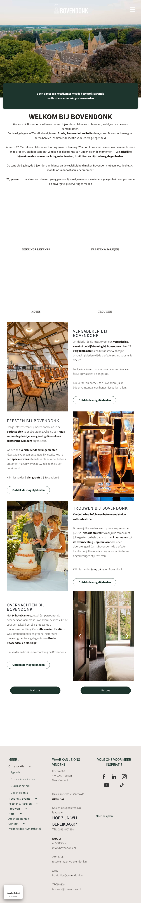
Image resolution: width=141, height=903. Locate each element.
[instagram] (124, 777)
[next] (61, 366)
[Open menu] (132, 9)
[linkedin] (114, 777)
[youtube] (106, 785)
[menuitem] (26, 780)
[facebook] (104, 777)
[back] (14, 366)
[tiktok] (122, 785)
